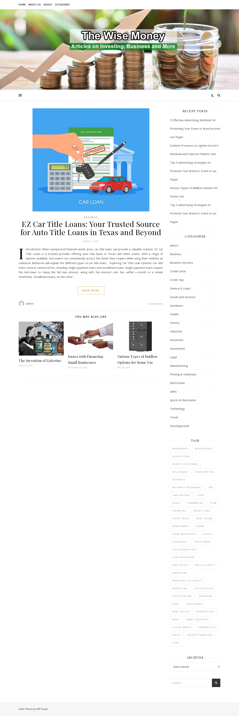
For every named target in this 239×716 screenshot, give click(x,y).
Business (91, 217)
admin (30, 303)
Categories (62, 4)
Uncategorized (179, 426)
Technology (177, 408)
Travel (174, 417)
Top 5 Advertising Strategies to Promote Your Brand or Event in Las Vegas (193, 171)
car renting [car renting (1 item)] (181, 495)
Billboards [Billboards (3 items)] (181, 471)
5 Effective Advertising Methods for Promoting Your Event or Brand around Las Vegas (195, 128)
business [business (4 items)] (179, 479)
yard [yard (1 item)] (176, 642)
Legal (173, 357)
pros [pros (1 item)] (176, 603)
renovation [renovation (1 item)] (205, 611)
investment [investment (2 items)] (202, 541)
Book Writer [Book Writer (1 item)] (205, 471)
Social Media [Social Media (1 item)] (182, 627)
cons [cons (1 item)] (200, 495)
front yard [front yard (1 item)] (202, 510)
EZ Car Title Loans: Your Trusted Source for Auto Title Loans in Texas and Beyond (91, 228)
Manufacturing (179, 366)
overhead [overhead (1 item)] (206, 596)
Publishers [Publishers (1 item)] (195, 603)
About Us (34, 4)
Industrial (176, 331)
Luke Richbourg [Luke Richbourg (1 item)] (184, 557)
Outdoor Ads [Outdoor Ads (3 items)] (182, 596)
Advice (48, 4)
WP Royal (42, 709)
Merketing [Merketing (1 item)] (180, 588)
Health (174, 314)
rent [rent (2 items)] (176, 619)
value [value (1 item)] (177, 634)
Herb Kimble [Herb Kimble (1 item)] (181, 526)
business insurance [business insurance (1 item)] (187, 487)
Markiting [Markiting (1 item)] (180, 572)
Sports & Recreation (183, 400)
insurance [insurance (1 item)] (180, 541)
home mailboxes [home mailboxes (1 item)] (184, 534)
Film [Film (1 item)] (213, 502)
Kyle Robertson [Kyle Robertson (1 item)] (184, 549)
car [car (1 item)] (210, 487)
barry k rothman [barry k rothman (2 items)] (185, 464)
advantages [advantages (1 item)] (203, 448)
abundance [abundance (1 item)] (180, 448)
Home (22, 4)
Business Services (181, 262)
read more (91, 290)
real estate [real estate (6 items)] (181, 611)
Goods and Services (182, 297)
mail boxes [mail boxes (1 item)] (180, 565)
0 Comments (155, 304)
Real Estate (177, 383)
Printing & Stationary (183, 374)
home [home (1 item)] (200, 526)
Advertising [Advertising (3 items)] (181, 456)
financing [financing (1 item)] (180, 510)
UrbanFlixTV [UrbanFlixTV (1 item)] (207, 627)
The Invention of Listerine (40, 360)
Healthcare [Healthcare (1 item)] (204, 518)
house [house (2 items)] (207, 534)
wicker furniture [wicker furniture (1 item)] (200, 634)
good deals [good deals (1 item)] (181, 518)
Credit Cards (178, 271)
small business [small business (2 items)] (197, 619)
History (175, 323)
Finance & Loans (180, 288)
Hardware (176, 305)
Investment (177, 348)
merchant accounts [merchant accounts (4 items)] (187, 580)
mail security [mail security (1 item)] (205, 565)
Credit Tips (177, 280)
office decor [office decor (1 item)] (204, 588)
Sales (173, 391)
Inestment (176, 340)
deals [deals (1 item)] (177, 502)
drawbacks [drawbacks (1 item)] (196, 502)
